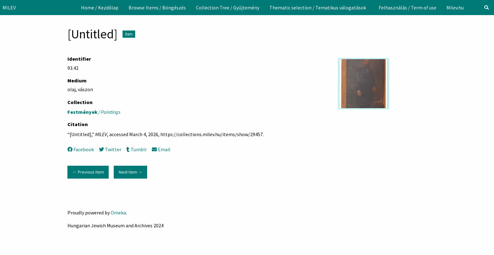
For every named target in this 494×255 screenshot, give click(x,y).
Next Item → (130, 172)
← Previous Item (88, 172)
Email (161, 149)
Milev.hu (455, 7)
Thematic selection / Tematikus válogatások (317, 7)
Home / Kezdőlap (99, 7)
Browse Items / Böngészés (157, 7)
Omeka (118, 212)
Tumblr (136, 149)
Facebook (80, 149)
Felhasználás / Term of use (407, 7)
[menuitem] (99, 8)
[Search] (486, 7)
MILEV (9, 7)
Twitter (110, 149)
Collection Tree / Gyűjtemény (227, 7)
